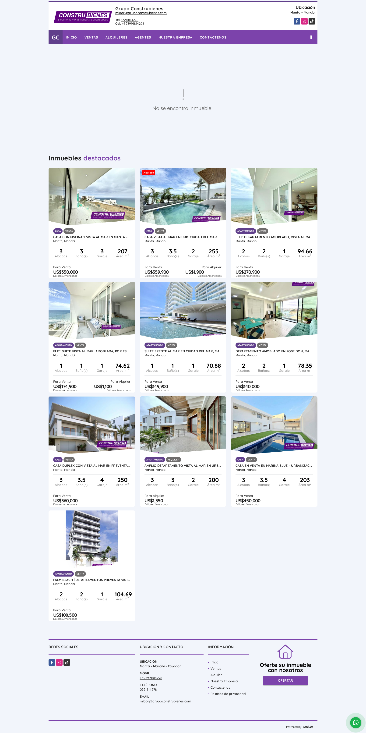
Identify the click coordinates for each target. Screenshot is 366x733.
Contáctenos (213, 37)
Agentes (143, 37)
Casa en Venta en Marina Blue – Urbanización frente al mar (274, 465)
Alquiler (216, 675)
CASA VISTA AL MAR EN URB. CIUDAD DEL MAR (180, 237)
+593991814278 (133, 23)
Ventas (91, 37)
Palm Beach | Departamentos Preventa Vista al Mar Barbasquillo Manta (91, 580)
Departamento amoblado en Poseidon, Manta (274, 351)
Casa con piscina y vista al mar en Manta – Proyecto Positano (91, 237)
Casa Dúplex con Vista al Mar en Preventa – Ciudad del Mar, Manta (91, 465)
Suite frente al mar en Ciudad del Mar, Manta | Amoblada (183, 351)
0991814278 (129, 20)
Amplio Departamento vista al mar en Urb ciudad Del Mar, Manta (183, 465)
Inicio (71, 37)
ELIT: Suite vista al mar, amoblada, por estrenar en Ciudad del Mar (91, 351)
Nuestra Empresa (175, 37)
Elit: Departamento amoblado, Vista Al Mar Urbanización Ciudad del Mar (274, 237)
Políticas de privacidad (228, 694)
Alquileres (116, 37)
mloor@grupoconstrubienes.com (141, 13)
